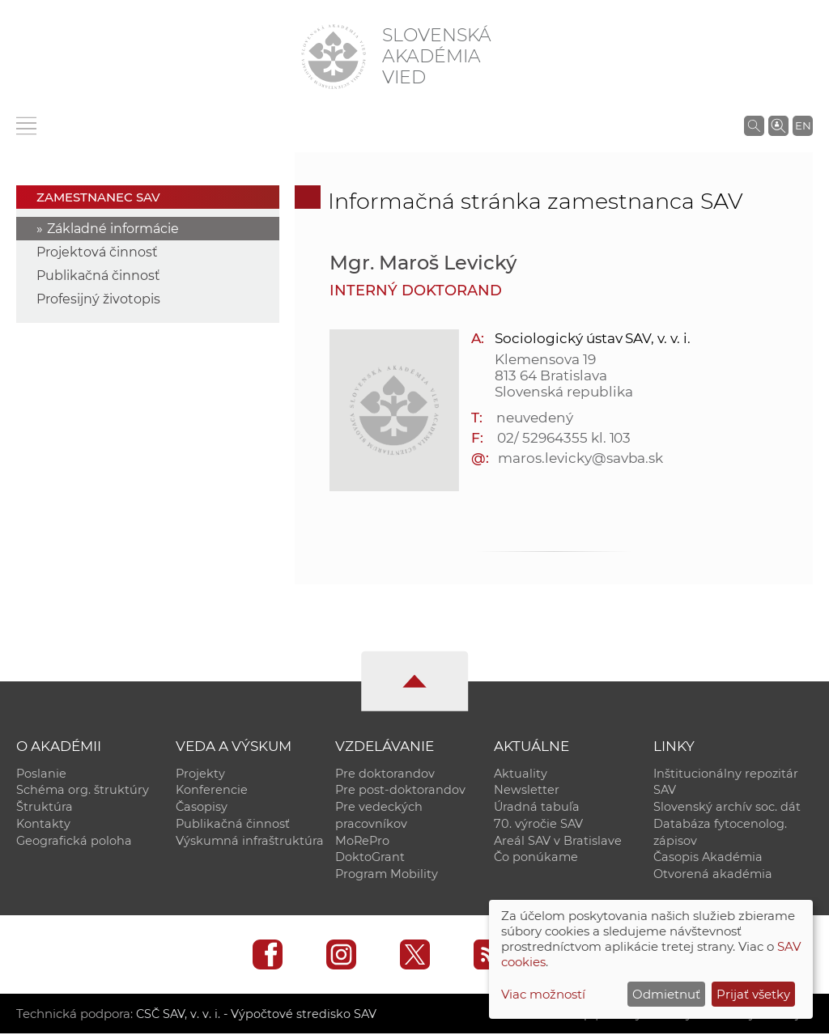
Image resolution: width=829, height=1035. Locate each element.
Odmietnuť (666, 994)
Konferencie (212, 790)
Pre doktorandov (385, 773)
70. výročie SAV (538, 824)
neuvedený (534, 417)
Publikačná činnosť (98, 275)
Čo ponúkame (536, 858)
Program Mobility (386, 875)
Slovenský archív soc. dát (727, 807)
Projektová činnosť (97, 252)
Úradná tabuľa (537, 807)
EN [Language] (803, 125)
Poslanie (41, 773)
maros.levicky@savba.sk (580, 458)
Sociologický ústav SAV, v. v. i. (592, 338)
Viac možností (543, 994)
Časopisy (201, 807)
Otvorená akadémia (712, 875)
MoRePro (362, 841)
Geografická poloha (74, 841)
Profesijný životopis (98, 299)
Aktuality (520, 773)
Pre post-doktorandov (400, 790)
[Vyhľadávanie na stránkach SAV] (754, 125)
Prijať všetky (753, 994)
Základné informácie (113, 228)
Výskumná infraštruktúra (250, 841)
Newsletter (526, 790)
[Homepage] (333, 56)
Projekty (200, 773)
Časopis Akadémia (708, 858)
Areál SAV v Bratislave (558, 841)
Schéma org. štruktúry (82, 790)
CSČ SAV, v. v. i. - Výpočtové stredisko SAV (257, 1015)
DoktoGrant (370, 858)
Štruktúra (44, 807)
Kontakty (43, 824)
